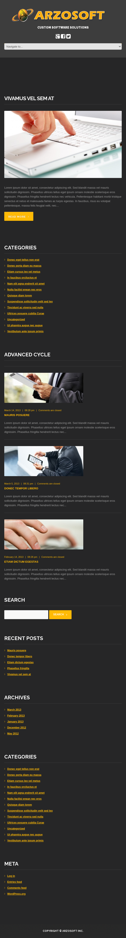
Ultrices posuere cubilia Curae (25, 313)
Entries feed (14, 881)
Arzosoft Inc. (72, 930)
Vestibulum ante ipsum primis (25, 331)
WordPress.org (16, 893)
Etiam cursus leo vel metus (23, 271)
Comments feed (16, 887)
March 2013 (14, 709)
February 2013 (16, 715)
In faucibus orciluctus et (22, 277)
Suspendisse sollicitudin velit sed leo (30, 301)
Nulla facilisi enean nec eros (24, 289)
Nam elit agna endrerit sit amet (26, 283)
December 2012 (16, 727)
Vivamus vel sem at (29, 98)
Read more (17, 216)
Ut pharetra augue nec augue (24, 325)
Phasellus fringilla (18, 668)
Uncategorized (16, 319)
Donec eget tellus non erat (23, 259)
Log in (11, 875)
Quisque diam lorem (19, 295)
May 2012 (13, 733)
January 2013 (15, 721)
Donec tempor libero (21, 488)
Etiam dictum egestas (21, 561)
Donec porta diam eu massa (24, 265)
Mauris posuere (16, 415)
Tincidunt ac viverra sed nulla (25, 307)
